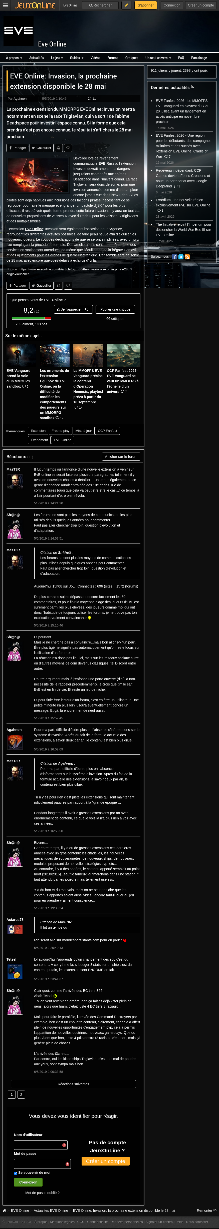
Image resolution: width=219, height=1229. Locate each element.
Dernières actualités (170, 87)
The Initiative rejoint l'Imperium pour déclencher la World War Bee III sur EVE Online (183, 229)
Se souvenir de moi (34, 1173)
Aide (180, 1222)
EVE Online (20, 1211)
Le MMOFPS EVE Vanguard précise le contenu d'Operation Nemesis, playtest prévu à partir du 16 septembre (88, 389)
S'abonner (145, 5)
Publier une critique (115, 309)
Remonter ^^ (207, 1211)
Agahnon (20, 98)
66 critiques (115, 319)
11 (92, 98)
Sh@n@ (13, 515)
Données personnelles (126, 1222)
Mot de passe (25, 1154)
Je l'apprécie (69, 309)
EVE (101, 163)
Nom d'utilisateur (28, 1135)
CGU (81, 1222)
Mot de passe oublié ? (42, 1193)
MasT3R (13, 469)
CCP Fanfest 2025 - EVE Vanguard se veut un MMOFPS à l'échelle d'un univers (123, 381)
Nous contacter (197, 1222)
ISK (99, 205)
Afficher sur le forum (121, 457)
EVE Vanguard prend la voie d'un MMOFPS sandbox (19, 378)
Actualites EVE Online (51, 1211)
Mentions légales (62, 1222)
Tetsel (11, 959)
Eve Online (52, 43)
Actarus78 (15, 920)
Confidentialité (97, 1222)
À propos (41, 1222)
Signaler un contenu (159, 1222)
